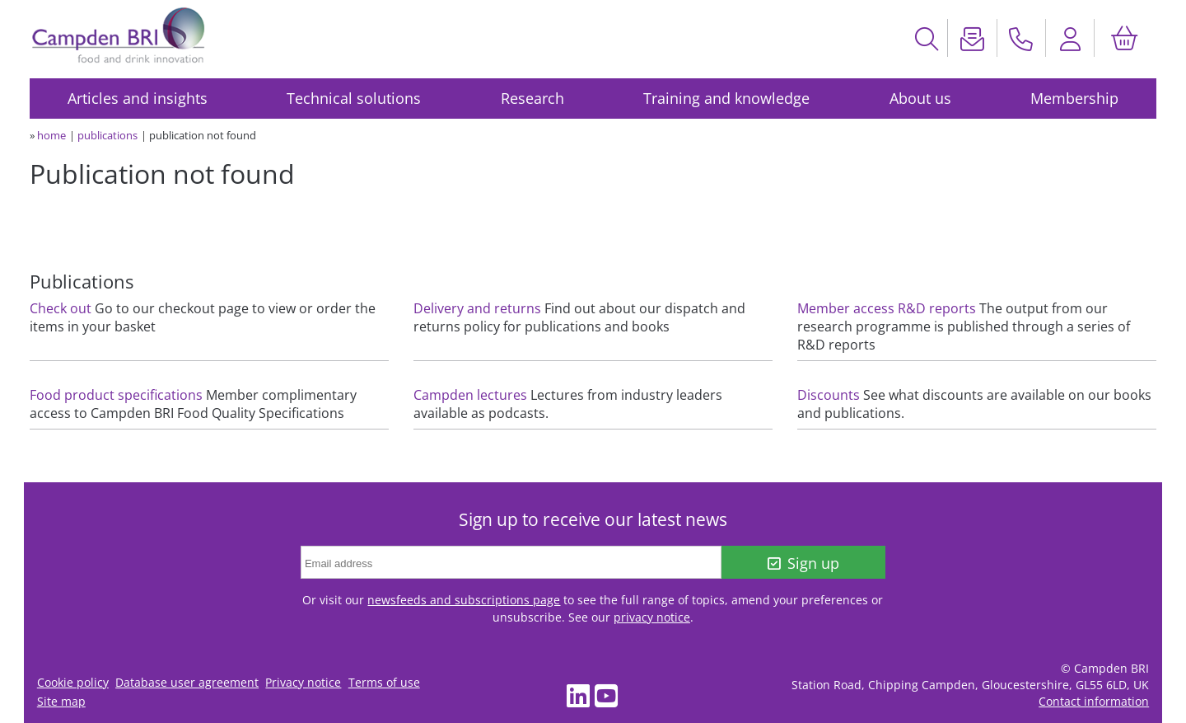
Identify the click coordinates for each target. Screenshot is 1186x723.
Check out (60, 308)
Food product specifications (116, 395)
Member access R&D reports (886, 308)
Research (532, 98)
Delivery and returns (477, 308)
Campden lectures (470, 395)
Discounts (828, 395)
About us (920, 98)
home (51, 135)
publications (107, 135)
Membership (1074, 98)
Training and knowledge (726, 98)
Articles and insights (138, 98)
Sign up (803, 563)
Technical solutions (354, 98)
